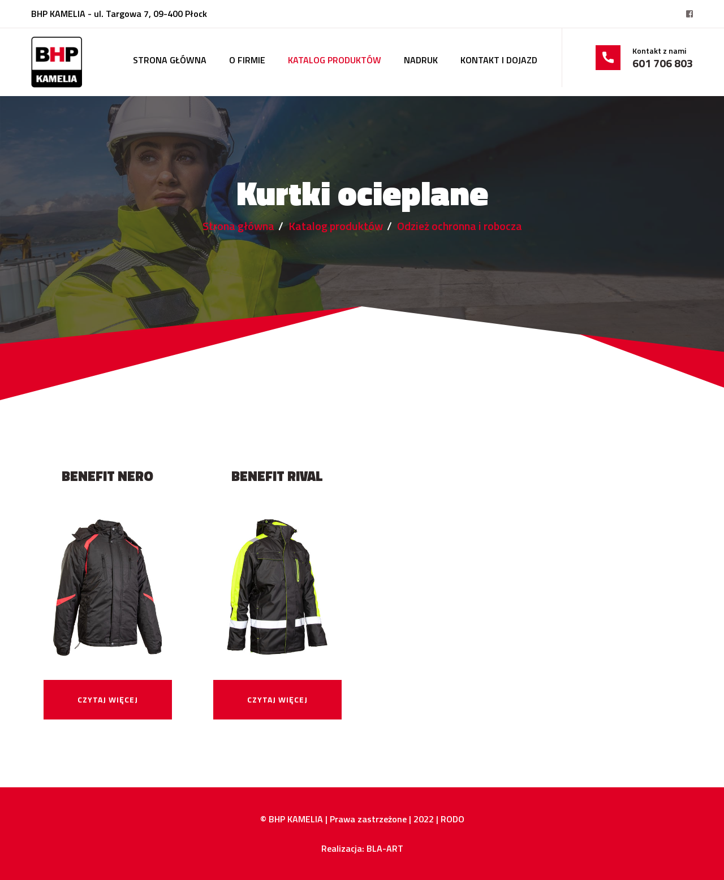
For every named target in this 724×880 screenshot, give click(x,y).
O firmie (247, 60)
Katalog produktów (334, 60)
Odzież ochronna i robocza (459, 226)
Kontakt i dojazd (498, 60)
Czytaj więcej (107, 699)
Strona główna (169, 60)
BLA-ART (385, 848)
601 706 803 (662, 63)
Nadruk (421, 60)
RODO (452, 819)
